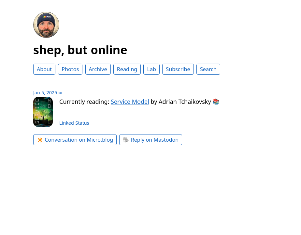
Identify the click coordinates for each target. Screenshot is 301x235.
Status (82, 123)
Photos (70, 69)
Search (208, 69)
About (44, 69)
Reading (127, 69)
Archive (98, 69)
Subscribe (178, 69)
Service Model (130, 101)
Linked (66, 123)
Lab (151, 69)
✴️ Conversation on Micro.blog (75, 139)
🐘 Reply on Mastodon (151, 139)
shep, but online (80, 50)
